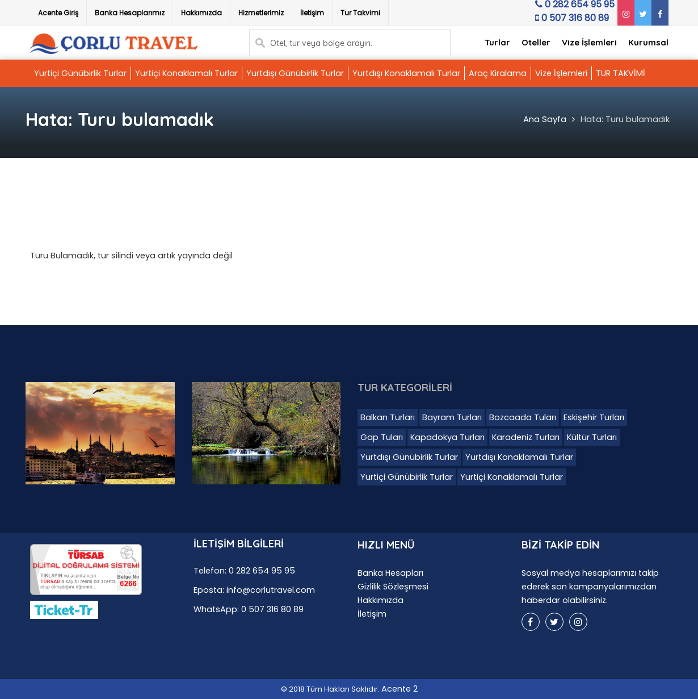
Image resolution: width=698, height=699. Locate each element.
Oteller (536, 42)
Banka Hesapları (390, 573)
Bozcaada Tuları (522, 417)
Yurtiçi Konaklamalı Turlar (186, 73)
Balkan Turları (387, 417)
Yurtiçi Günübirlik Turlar (80, 73)
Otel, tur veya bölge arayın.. (322, 43)
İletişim (312, 13)
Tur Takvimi (360, 13)
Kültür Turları (592, 437)
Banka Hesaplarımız (130, 13)
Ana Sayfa (544, 119)
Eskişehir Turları (594, 417)
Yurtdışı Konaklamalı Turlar (406, 73)
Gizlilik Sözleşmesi (393, 586)
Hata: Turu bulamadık (625, 119)
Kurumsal (648, 42)
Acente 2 (399, 688)
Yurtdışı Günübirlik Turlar (295, 73)
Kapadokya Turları (447, 437)
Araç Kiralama (498, 73)
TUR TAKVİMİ (620, 73)
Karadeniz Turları (526, 437)
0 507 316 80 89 (570, 20)
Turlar (497, 42)
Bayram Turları (452, 417)
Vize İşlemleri (589, 42)
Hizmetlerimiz (261, 13)
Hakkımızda (201, 13)
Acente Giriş (58, 13)
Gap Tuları (381, 437)
